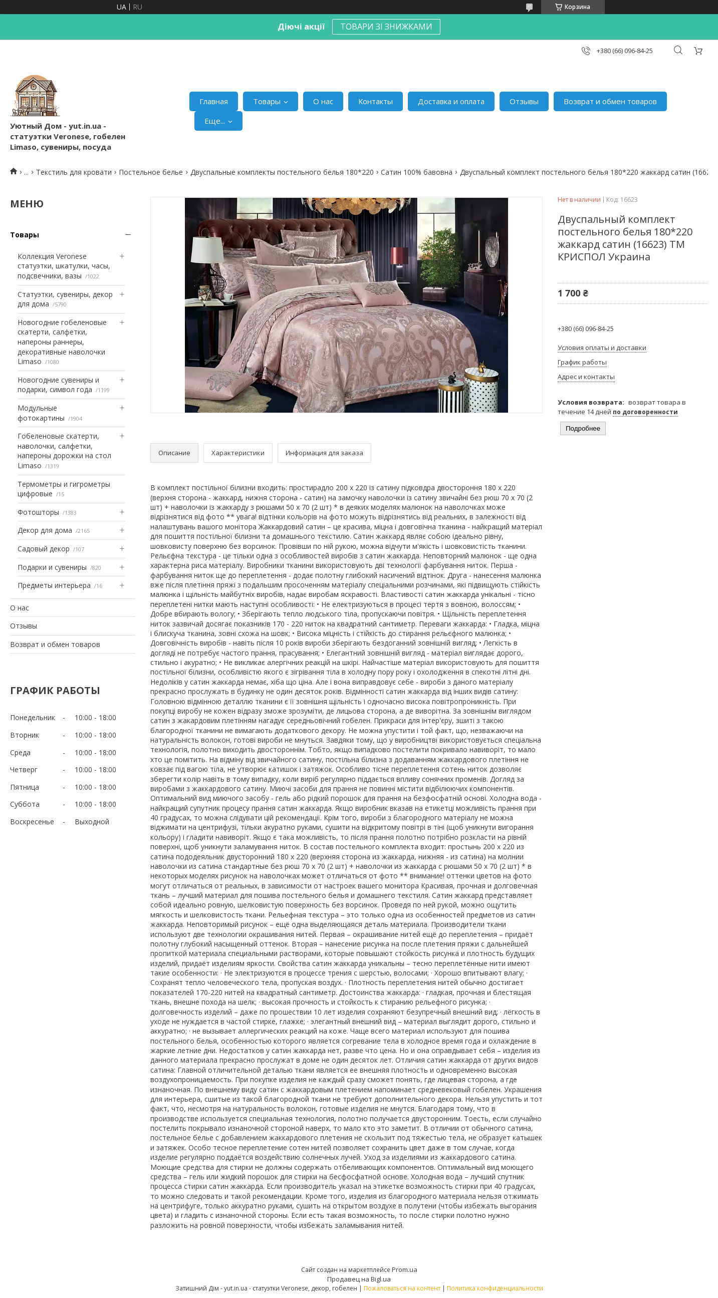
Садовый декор (44, 548)
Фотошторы (38, 512)
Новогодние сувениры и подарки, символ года (58, 385)
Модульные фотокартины (41, 413)
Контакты (375, 101)
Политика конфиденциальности (495, 1288)
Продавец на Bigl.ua (359, 1278)
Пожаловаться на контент (402, 1288)
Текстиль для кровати (74, 172)
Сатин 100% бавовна (416, 172)
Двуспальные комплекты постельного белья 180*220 (282, 172)
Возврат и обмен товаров (610, 101)
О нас (323, 101)
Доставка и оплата (451, 101)
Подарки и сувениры (52, 567)
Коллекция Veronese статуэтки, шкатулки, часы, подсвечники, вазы (64, 265)
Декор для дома (45, 530)
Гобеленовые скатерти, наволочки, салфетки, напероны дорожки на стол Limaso (64, 450)
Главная (213, 101)
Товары (267, 101)
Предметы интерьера (54, 585)
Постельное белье (151, 172)
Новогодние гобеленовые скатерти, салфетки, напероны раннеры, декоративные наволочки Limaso (62, 341)
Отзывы (524, 101)
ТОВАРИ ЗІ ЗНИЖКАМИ (386, 26)
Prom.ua (404, 1269)
